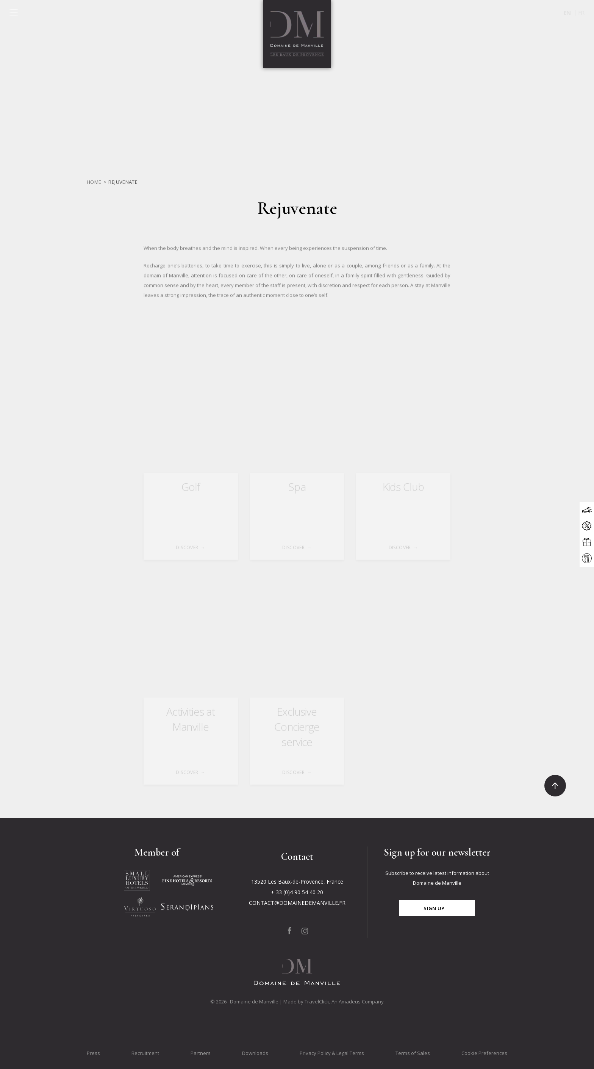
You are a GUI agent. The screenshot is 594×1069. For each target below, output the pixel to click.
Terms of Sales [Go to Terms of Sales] (412, 1053)
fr (581, 12)
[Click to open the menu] (13, 12)
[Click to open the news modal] (587, 510)
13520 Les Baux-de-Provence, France (297, 881)
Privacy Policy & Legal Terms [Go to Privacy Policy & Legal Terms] (332, 1053)
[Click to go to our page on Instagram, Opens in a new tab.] (305, 931)
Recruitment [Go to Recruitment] (145, 1053)
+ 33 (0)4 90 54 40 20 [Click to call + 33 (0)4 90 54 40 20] (297, 892)
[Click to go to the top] (555, 785)
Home (94, 182)
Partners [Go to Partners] (201, 1053)
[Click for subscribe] (437, 908)
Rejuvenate (123, 182)
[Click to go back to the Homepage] (297, 34)
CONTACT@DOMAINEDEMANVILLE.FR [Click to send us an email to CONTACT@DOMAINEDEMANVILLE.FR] (297, 902)
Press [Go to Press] (93, 1053)
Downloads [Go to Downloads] (255, 1053)
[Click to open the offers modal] (587, 526)
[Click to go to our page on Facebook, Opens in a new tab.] (289, 931)
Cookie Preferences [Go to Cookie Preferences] (484, 1053)
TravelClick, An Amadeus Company (344, 1001)
